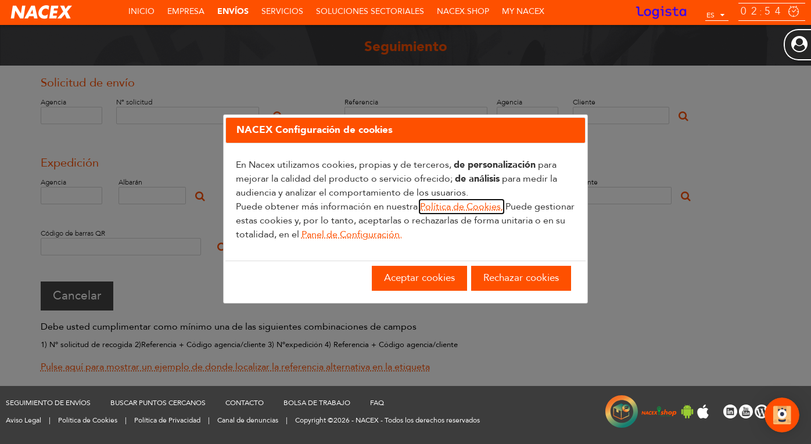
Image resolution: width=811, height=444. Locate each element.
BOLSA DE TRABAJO (317, 402)
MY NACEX (523, 11)
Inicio (141, 11)
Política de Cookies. (461, 206)
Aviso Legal (23, 420)
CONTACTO (244, 402)
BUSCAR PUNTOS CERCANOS (158, 402)
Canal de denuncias (247, 420)
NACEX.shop (463, 11)
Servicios (282, 11)
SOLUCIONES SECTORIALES (370, 11)
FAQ (377, 402)
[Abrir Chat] (782, 416)
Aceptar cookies (419, 277)
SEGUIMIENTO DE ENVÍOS (48, 402)
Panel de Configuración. (352, 234)
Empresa (185, 11)
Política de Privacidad (167, 420)
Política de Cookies (87, 420)
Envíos (233, 11)
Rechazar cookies (521, 277)
